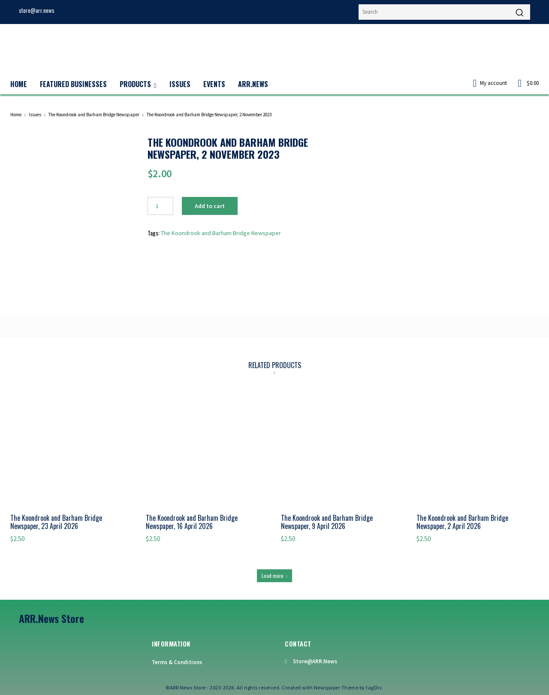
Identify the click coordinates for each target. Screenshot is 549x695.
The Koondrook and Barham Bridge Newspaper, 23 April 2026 (56, 522)
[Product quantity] (160, 206)
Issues (35, 115)
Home (15, 115)
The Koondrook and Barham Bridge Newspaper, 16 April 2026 (192, 522)
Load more (274, 575)
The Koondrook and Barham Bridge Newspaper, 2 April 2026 (462, 522)
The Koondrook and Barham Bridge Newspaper (93, 115)
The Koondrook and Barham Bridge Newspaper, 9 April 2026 (327, 522)
